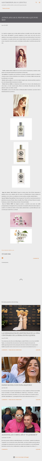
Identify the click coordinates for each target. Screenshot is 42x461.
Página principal (6, 8)
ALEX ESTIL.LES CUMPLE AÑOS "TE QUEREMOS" (19, 435)
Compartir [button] (36, 258)
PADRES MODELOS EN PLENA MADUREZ (17, 385)
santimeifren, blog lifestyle (14, 2)
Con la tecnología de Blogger (21, 457)
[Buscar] (36, 2)
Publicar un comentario (15, 349)
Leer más (38, 349)
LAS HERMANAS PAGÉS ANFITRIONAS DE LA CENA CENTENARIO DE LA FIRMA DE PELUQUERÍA (21, 334)
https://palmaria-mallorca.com (8, 250)
